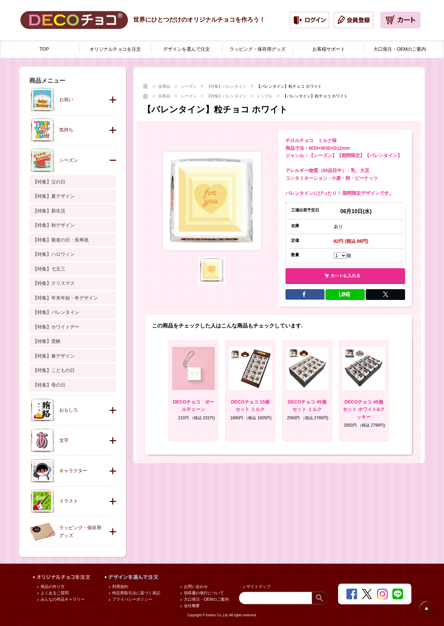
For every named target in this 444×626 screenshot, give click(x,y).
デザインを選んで (186, 49)
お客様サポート (328, 49)
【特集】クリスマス (54, 283)
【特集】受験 (47, 341)
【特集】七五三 (49, 268)
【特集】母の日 (49, 385)
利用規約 (119, 586)
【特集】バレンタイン (227, 86)
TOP (44, 49)
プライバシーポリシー (131, 599)
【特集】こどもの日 (54, 370)
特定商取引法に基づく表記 (135, 593)
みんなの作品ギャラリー (61, 599)
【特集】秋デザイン (54, 225)
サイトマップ (257, 586)
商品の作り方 (51, 586)
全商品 (164, 86)
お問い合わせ (195, 586)
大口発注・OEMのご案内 (206, 599)
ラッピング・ (257, 49)
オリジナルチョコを (115, 49)
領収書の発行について (203, 593)
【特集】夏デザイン (54, 196)
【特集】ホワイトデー (56, 327)
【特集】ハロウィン (54, 254)
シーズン (189, 86)
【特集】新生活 (49, 210)
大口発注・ (399, 49)
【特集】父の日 (49, 181)
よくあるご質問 (53, 593)
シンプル (264, 96)
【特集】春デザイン (54, 356)
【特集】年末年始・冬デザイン (65, 297)
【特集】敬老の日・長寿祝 (61, 239)
